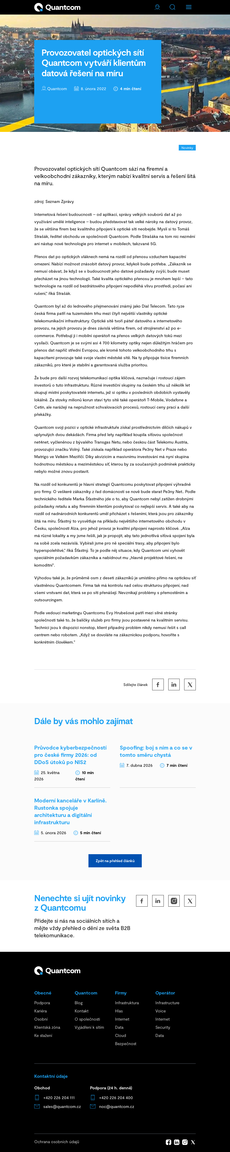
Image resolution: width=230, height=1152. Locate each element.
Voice (160, 1010)
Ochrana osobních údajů (56, 1141)
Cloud (120, 1035)
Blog (79, 1002)
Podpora (42, 1002)
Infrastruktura (127, 1002)
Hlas (119, 1010)
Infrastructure (167, 1002)
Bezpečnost (125, 1043)
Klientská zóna (47, 1027)
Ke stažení (43, 1035)
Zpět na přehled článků (114, 860)
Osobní (41, 1018)
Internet (122, 1018)
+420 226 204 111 (59, 1097)
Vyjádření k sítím (89, 1027)
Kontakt (81, 1010)
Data (119, 1027)
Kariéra (40, 1010)
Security (162, 1027)
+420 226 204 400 (116, 1097)
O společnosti (87, 1018)
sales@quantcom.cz (62, 1106)
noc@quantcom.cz (116, 1106)
